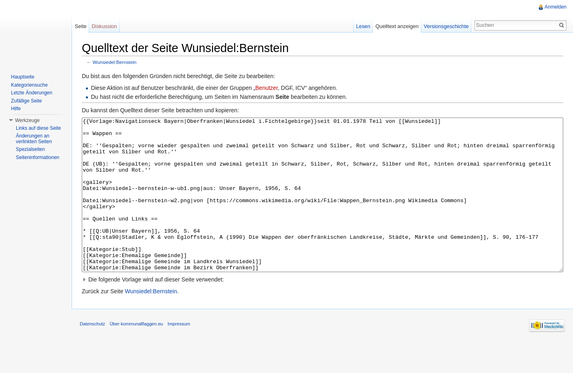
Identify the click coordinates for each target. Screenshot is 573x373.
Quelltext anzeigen (397, 26)
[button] (322, 309)
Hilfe (16, 108)
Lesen (363, 26)
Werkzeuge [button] (27, 120)
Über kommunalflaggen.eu (136, 354)
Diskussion (104, 26)
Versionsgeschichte (446, 26)
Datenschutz (92, 354)
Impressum (179, 354)
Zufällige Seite (26, 101)
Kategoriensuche (29, 85)
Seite (80, 26)
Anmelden (555, 7)
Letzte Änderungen (31, 93)
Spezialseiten (30, 149)
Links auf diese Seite (38, 128)
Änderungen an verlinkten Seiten (34, 138)
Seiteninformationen (37, 157)
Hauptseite (22, 77)
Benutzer (266, 88)
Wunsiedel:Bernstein (115, 62)
